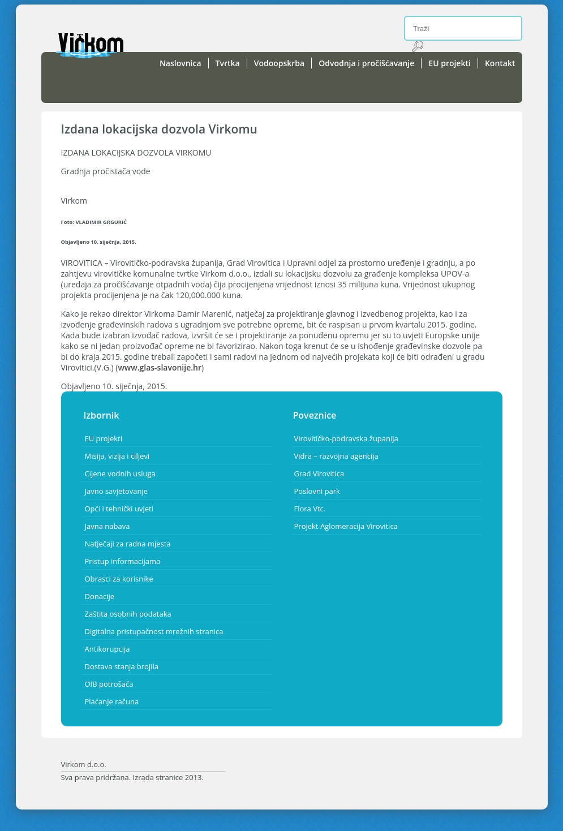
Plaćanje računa (112, 701)
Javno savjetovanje (116, 491)
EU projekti (449, 63)
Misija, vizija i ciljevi (117, 456)
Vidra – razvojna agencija (336, 456)
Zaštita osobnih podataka (128, 614)
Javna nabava (107, 526)
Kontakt (500, 63)
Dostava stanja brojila (121, 666)
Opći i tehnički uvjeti (119, 508)
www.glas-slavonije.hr (159, 367)
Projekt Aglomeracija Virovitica (346, 526)
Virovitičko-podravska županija (346, 438)
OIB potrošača (109, 684)
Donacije (100, 596)
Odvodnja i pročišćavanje (366, 63)
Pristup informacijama (123, 561)
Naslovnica (180, 63)
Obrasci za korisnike (119, 579)
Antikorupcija (107, 649)
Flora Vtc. (310, 508)
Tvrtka (228, 63)
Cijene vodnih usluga (120, 473)
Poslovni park (317, 491)
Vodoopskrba (279, 63)
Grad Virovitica (319, 473)
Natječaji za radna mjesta (128, 544)
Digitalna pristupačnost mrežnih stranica (154, 631)
